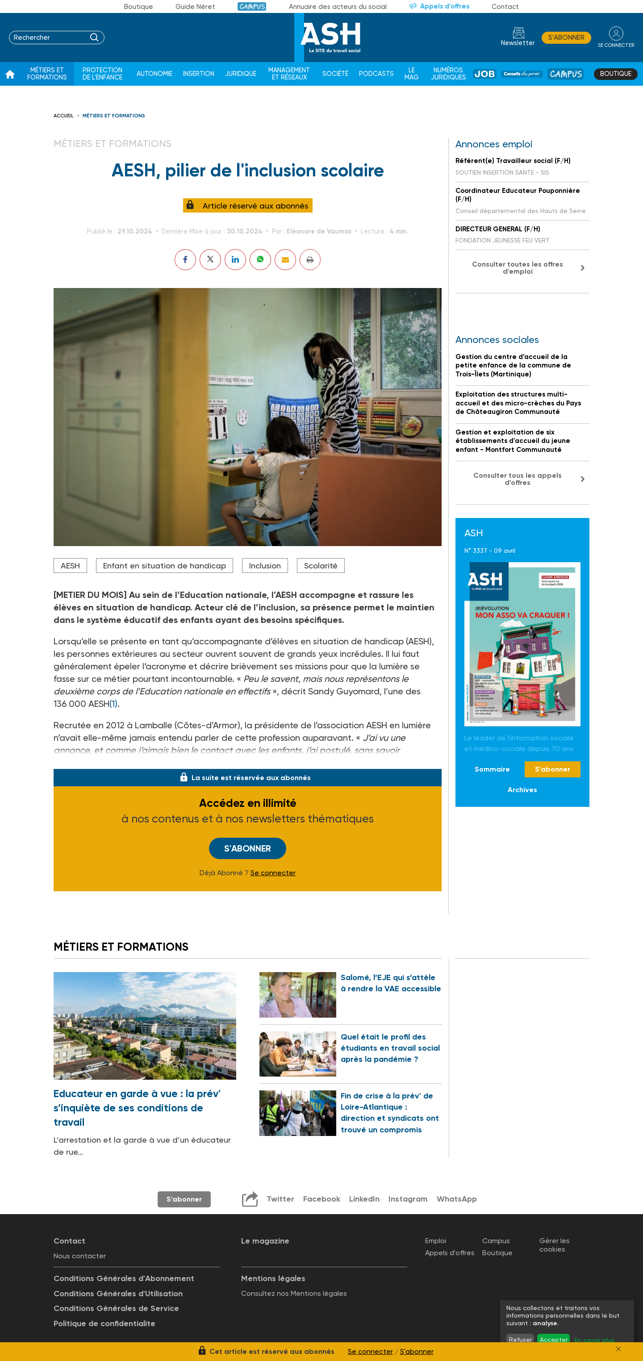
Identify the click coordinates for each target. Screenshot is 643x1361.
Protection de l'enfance (102, 74)
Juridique (240, 74)
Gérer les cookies (554, 1244)
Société (335, 74)
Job (484, 74)
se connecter (616, 45)
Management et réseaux (289, 74)
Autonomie (154, 74)
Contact (505, 7)
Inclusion (265, 565)
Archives (522, 789)
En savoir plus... (596, 1340)
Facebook (321, 1199)
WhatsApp (457, 1199)
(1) (113, 703)
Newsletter (518, 43)
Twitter (280, 1199)
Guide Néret (195, 7)
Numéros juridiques (448, 74)
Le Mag (412, 74)
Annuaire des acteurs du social (338, 7)
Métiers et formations (47, 74)
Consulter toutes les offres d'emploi (517, 268)
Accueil (64, 116)
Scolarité (321, 565)
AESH (70, 565)
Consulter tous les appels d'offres (517, 479)
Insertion (198, 74)
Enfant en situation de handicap (164, 565)
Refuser (520, 1339)
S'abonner (566, 37)
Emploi (435, 1240)
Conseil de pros (522, 74)
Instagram (408, 1199)
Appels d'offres (444, 6)
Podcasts (376, 74)
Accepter (554, 1339)
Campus (252, 6)
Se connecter (273, 873)
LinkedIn (364, 1199)
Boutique (138, 7)
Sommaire (492, 769)
